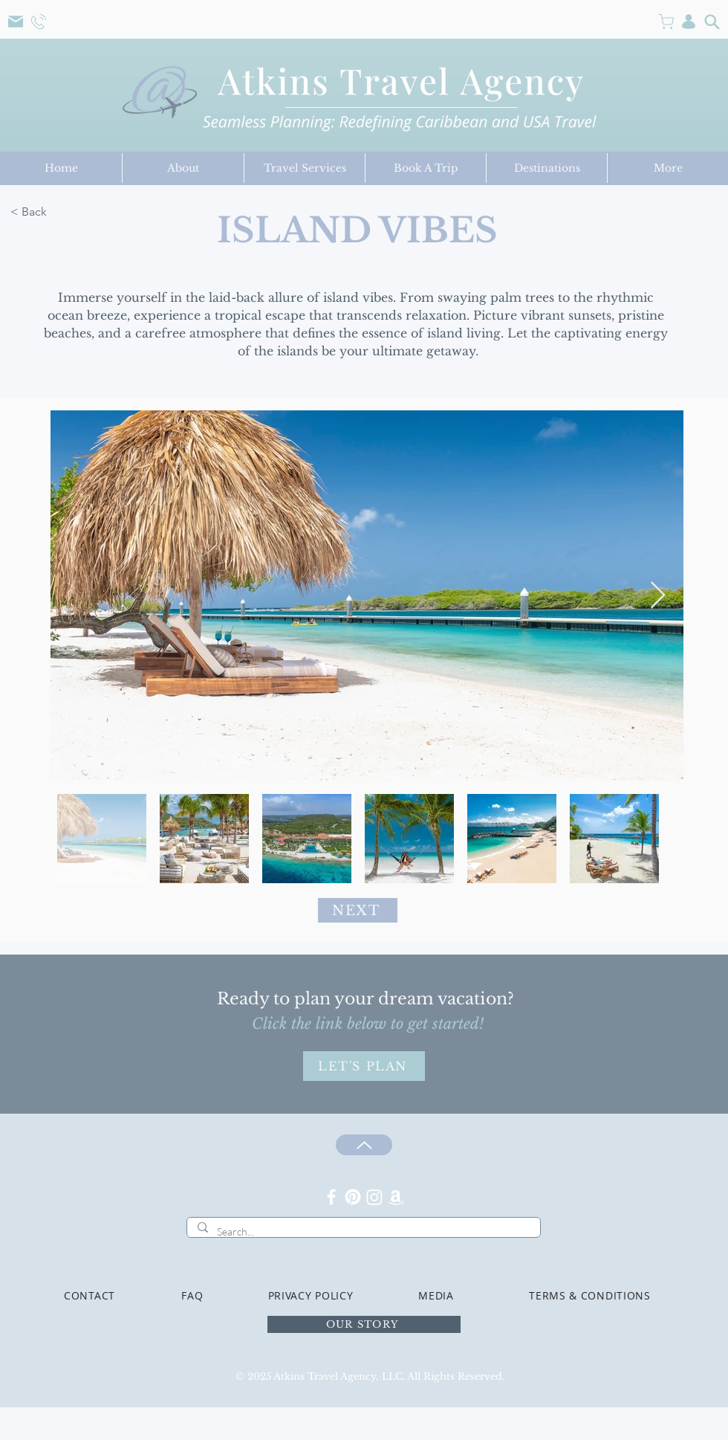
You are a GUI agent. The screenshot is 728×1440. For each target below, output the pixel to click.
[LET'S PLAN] (364, 1066)
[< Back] (85, 211)
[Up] (364, 1144)
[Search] (712, 21)
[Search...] (363, 1231)
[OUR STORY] (364, 1324)
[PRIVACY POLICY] (311, 1295)
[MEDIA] (436, 1295)
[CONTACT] (89, 1295)
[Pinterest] (352, 1196)
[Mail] (15, 21)
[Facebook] (331, 1196)
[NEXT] (357, 910)
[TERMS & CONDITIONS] (589, 1295)
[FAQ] (192, 1295)
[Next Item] (657, 595)
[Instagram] (374, 1196)
